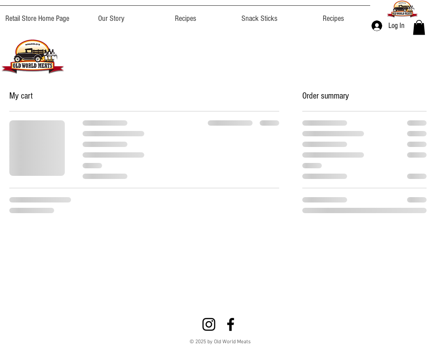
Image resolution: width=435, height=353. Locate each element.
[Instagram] (209, 324)
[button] (419, 27)
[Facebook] (230, 324)
